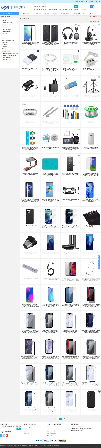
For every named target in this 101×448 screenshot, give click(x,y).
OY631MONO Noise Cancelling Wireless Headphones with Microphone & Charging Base (91, 43)
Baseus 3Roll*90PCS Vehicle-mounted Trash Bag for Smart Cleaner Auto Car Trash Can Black (70, 252)
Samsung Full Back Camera (40, 9)
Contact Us (91, 14)
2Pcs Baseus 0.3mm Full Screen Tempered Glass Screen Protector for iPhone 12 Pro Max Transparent (91, 174)
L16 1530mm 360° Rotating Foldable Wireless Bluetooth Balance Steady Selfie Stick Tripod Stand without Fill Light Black (91, 96)
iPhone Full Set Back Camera (80, 9)
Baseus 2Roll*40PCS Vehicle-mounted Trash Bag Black (91, 226)
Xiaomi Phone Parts (6, 24)
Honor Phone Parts (6, 29)
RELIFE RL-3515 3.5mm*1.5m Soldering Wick (50, 148)
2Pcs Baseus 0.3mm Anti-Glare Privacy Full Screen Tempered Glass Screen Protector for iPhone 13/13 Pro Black (91, 357)
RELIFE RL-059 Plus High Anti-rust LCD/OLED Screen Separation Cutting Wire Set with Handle (30, 148)
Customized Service (79, 14)
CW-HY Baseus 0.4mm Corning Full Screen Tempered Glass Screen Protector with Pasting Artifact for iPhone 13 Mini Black (30, 410)
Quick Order (50, 435)
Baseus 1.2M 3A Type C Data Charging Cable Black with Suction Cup (50, 279)
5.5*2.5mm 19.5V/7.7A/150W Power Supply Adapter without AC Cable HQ (30, 95)
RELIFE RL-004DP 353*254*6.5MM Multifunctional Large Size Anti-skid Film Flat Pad (50, 174)
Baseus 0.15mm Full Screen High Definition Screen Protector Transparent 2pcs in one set (91, 200)
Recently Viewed (89, 1)
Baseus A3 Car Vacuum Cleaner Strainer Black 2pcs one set (30, 252)
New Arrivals (26, 14)
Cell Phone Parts (6, 31)
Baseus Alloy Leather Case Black (30, 225)
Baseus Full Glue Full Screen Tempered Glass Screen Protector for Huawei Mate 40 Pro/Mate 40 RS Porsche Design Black (30, 201)
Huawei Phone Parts (6, 27)
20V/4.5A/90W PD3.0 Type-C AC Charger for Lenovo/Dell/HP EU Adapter (50, 95)
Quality (25, 429)
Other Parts (4, 46)
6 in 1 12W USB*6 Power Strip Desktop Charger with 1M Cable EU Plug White (91, 69)
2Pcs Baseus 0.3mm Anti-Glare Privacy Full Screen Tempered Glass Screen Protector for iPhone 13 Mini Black (70, 357)
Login (76, 1)
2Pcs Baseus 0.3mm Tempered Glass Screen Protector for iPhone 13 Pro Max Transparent (70, 305)
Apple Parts (4, 20)
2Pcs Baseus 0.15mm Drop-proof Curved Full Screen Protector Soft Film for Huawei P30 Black (50, 305)
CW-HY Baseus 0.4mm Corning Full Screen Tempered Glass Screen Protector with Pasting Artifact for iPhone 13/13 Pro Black (50, 410)
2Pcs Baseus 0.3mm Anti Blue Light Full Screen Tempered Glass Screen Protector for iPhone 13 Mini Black (91, 331)
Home (1, 16)
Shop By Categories (8, 14)
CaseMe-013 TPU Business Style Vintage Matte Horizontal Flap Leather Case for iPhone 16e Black (50, 43)
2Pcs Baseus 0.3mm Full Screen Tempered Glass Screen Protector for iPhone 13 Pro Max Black (71, 331)
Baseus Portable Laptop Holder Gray (30, 278)
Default (96, 21)
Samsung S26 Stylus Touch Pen (65, 9)
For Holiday (6, 62)
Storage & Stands (7, 57)
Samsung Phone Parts (7, 22)
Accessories (5, 44)
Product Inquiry (27, 427)
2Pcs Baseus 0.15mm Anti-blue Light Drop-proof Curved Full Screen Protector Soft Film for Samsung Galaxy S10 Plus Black (30, 306)
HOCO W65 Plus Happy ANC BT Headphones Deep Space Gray (71, 43)
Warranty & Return (52, 433)
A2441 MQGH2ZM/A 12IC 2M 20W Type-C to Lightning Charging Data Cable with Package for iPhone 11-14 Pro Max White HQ (50, 70)
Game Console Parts (6, 38)
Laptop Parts (5, 35)
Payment (26, 431)
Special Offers (65, 14)
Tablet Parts (4, 33)
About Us (49, 427)
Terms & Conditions (52, 431)
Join (82, 1)
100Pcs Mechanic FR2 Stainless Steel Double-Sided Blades (30, 122)
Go (18, 428)
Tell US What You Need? (95, 16)
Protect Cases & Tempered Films (10, 53)
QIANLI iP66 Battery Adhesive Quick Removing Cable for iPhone (30, 174)
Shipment (26, 433)
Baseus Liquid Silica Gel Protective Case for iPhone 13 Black (91, 409)
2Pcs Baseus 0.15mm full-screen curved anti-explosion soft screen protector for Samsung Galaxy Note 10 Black (91, 279)
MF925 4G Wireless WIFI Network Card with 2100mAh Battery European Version (29, 69)
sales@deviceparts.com (79, 427)
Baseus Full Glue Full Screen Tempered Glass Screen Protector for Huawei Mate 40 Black (50, 200)
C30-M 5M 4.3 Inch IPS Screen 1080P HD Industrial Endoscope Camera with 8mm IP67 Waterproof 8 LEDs (71, 148)
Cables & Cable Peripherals (9, 55)
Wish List (97, 1)
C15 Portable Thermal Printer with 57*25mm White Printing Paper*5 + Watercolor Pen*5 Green (70, 69)
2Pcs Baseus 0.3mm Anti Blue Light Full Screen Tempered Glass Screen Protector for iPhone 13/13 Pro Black (30, 357)
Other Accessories (7, 59)
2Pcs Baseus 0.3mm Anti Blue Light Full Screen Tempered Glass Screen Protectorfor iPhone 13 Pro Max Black (50, 357)
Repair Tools (5, 42)
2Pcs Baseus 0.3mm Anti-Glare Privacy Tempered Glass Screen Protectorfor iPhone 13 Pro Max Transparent (30, 331)
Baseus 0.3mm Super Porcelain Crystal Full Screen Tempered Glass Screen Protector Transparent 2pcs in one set (50, 226)
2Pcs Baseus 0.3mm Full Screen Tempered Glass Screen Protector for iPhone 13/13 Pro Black (50, 331)
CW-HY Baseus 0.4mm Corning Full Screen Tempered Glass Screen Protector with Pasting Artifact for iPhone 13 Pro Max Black (71, 410)
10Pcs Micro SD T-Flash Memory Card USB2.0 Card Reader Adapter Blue (70, 95)
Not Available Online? (99, 261)
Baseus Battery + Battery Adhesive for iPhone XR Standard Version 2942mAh (70, 174)
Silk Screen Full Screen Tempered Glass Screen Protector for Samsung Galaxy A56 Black (30, 43)
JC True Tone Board (52, 9)
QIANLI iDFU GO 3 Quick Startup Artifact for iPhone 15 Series (91, 148)
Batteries (54, 14)
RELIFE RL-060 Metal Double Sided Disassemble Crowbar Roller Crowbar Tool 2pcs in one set (50, 122)
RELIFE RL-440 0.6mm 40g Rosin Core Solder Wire (91, 122)
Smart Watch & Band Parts (8, 40)
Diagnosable (37, 14)
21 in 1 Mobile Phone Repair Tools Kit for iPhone (70, 122)
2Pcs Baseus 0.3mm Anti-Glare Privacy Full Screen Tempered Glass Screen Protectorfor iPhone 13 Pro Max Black (30, 383)
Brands (46, 14)
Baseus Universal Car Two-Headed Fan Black (70, 200)
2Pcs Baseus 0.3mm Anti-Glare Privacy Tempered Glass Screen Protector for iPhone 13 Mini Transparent (91, 305)
